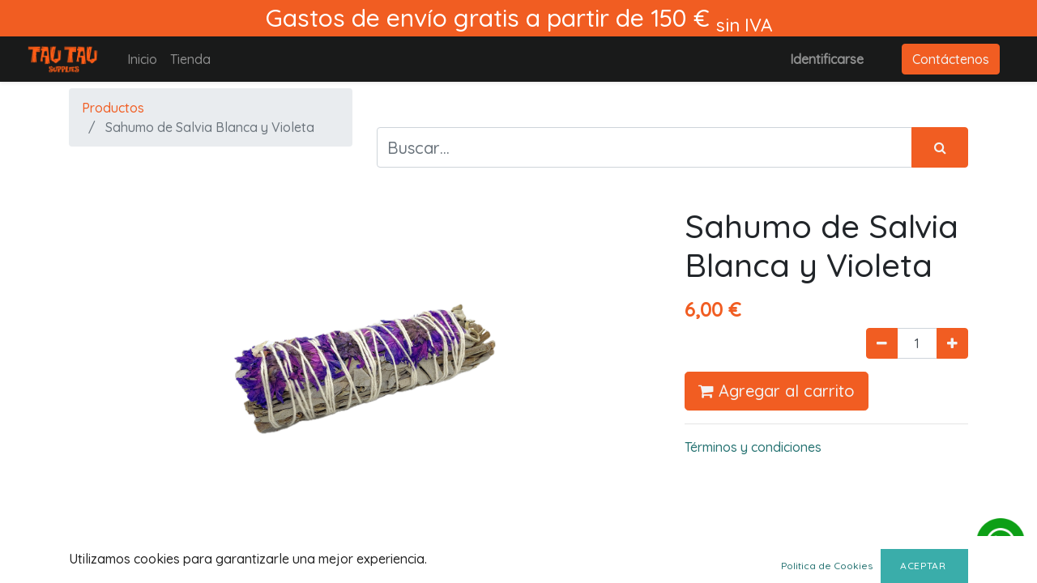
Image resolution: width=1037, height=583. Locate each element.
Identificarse (827, 59)
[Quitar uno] (882, 343)
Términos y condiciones (753, 447)
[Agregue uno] (952, 343)
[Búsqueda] (939, 147)
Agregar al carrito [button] (776, 391)
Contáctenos (950, 59)
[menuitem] (142, 59)
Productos (113, 108)
